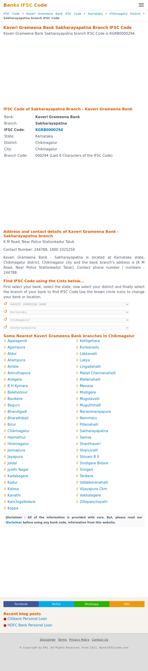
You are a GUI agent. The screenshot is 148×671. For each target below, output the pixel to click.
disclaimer (14, 522)
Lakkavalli (88, 354)
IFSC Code (11, 13)
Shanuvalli (89, 450)
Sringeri (86, 470)
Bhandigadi (17, 412)
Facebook (21, 604)
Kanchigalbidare (22, 502)
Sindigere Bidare (94, 463)
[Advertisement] (74, 71)
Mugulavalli (89, 399)
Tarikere (86, 476)
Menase (86, 386)
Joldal (12, 463)
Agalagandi (17, 341)
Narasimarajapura (95, 412)
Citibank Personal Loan (27, 619)
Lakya (85, 360)
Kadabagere (18, 476)
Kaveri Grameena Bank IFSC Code (53, 13)
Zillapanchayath (94, 502)
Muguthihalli (90, 405)
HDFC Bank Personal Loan (30, 625)
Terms (62, 639)
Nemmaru (88, 418)
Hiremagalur (18, 444)
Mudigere (88, 392)
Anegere (15, 379)
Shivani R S (89, 457)
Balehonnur (17, 392)
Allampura (16, 360)
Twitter (56, 604)
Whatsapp (91, 604)
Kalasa (13, 489)
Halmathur (17, 437)
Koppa (13, 508)
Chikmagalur (19, 431)
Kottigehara (90, 341)
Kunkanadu (89, 347)
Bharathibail (18, 418)
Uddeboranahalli (94, 482)
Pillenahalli (89, 425)
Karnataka (95, 13)
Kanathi (14, 495)
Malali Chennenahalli (98, 373)
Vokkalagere (90, 495)
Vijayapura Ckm (93, 489)
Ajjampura (16, 347)
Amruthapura (19, 373)
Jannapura (16, 450)
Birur (12, 425)
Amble (13, 367)
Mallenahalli (90, 379)
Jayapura (15, 457)
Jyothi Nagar (18, 470)
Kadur (13, 482)
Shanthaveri (90, 444)
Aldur (12, 354)
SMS (127, 604)
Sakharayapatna (94, 431)
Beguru (14, 405)
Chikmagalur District (124, 13)
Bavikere (15, 399)
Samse (85, 437)
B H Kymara (18, 386)
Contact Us (100, 639)
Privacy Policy (79, 639)
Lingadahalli (90, 367)
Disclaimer (48, 639)
